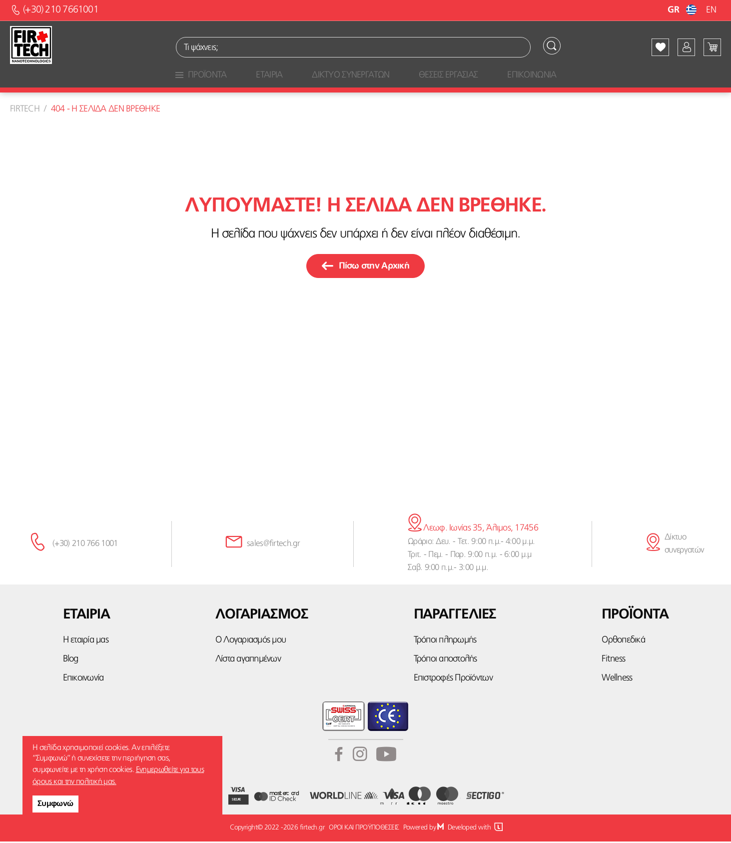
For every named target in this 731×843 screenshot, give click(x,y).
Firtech (24, 110)
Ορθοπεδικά (623, 641)
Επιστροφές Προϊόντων (453, 680)
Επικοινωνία (83, 680)
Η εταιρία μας (85, 641)
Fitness (613, 661)
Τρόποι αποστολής (445, 661)
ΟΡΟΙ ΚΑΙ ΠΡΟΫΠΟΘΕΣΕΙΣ (363, 829)
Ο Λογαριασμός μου (250, 641)
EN (711, 10)
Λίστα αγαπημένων (248, 661)
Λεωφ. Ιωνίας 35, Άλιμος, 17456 (473, 530)
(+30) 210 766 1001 (85, 545)
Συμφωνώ (55, 804)
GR (683, 10)
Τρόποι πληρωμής (445, 641)
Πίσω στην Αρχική (365, 268)
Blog (70, 661)
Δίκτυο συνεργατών (684, 545)
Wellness (617, 680)
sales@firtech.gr (273, 545)
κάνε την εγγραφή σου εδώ (365, 463)
